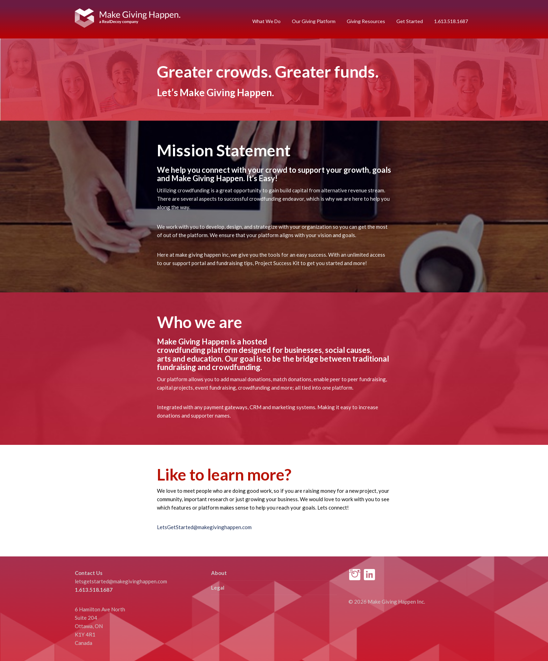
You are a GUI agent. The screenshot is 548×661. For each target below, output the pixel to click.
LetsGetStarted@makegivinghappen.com (204, 527)
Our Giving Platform (314, 21)
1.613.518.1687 (451, 21)
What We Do (266, 21)
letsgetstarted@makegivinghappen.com (121, 581)
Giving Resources (366, 21)
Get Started (409, 21)
